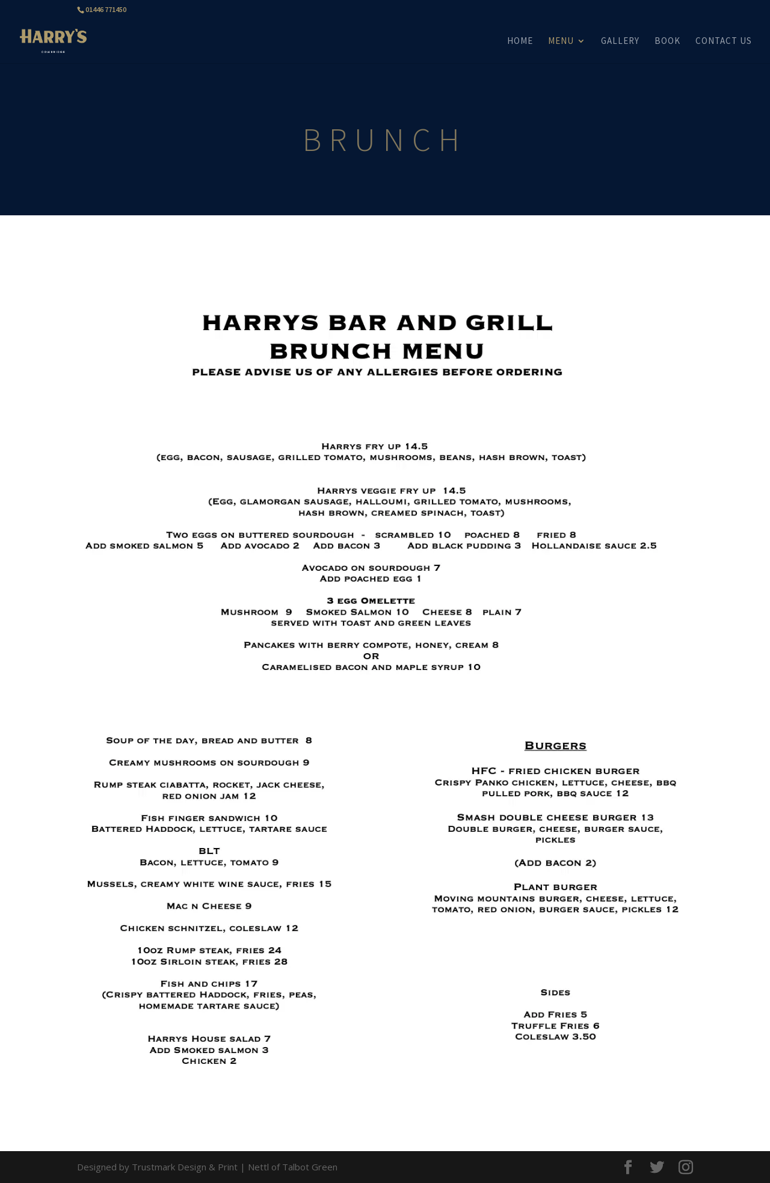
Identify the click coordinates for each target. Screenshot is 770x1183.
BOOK (667, 41)
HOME (520, 41)
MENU (561, 41)
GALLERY (620, 41)
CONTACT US (723, 41)
